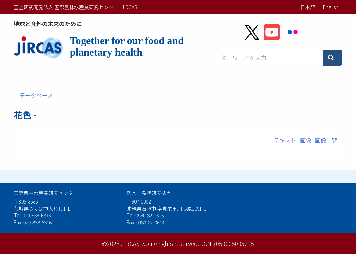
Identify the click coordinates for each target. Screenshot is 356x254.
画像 (305, 140)
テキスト (285, 140)
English (330, 7)
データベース (36, 95)
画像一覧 (326, 140)
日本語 (307, 7)
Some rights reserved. (170, 243)
